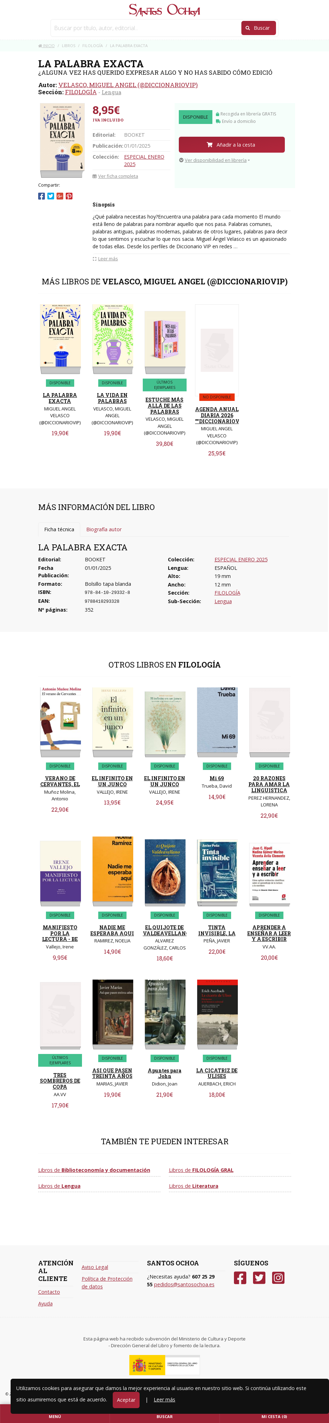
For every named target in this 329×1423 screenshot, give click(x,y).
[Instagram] (278, 1278)
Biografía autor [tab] (104, 529)
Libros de (94, 1170)
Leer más (164, 1399)
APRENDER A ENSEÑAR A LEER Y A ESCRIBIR (269, 933)
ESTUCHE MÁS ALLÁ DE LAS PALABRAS (164, 405)
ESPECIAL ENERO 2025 (241, 559)
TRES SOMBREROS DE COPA (60, 1081)
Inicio (46, 45)
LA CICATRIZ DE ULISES (216, 1073)
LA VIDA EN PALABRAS (112, 398)
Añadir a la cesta (231, 144)
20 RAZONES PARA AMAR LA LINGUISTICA (269, 784)
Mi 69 (217, 778)
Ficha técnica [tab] (59, 529)
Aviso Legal (95, 1267)
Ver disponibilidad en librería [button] (213, 160)
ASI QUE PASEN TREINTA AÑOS (112, 1073)
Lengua (111, 92)
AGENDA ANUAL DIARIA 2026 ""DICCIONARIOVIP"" (222, 415)
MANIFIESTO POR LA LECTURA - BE (60, 933)
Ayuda (45, 1303)
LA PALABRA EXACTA (60, 398)
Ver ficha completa (115, 176)
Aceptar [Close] (126, 1399)
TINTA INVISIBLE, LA (217, 930)
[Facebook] (240, 1278)
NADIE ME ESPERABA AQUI (112, 930)
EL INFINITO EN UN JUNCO (112, 781)
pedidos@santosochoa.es (184, 1284)
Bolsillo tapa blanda (108, 583)
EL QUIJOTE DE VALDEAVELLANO (166, 930)
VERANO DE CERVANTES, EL (60, 781)
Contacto (49, 1291)
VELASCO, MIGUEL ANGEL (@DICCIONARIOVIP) (128, 85)
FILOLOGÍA (81, 92)
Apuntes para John (164, 1073)
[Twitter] (259, 1278)
